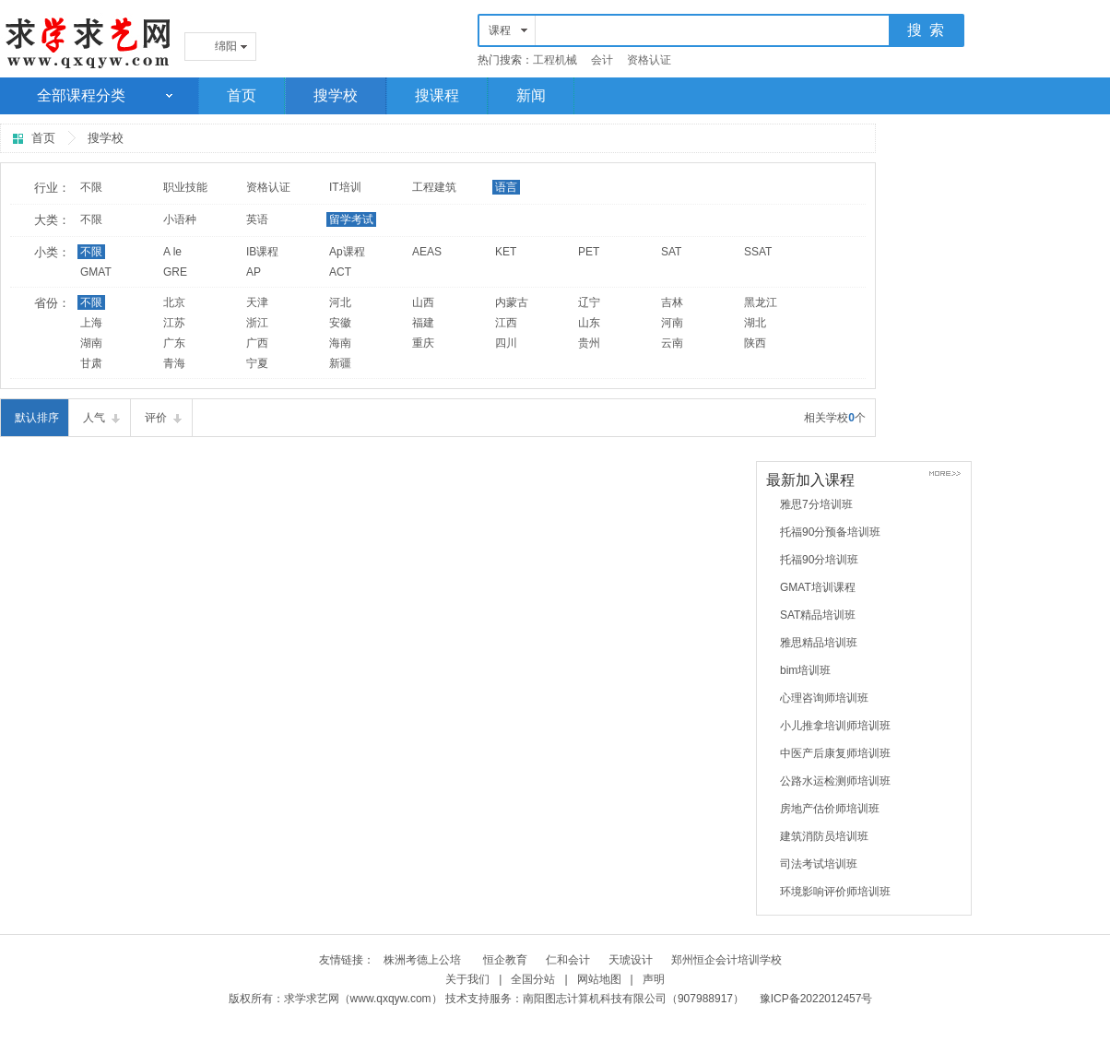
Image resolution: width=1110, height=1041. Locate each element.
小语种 (179, 219)
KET (505, 251)
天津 (257, 302)
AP (253, 272)
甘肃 (91, 363)
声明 (654, 979)
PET (588, 251)
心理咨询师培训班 (824, 698)
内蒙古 (511, 302)
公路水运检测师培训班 (835, 781)
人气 (94, 417)
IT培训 (345, 187)
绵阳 (226, 46)
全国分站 (533, 979)
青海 (174, 363)
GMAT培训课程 (818, 587)
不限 (91, 187)
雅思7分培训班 (816, 504)
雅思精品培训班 (818, 642)
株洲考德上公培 (424, 959)
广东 (174, 343)
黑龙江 (760, 302)
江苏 (174, 322)
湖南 (91, 343)
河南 (672, 322)
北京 (174, 302)
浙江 (257, 322)
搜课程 (437, 95)
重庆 (423, 343)
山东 (589, 322)
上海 (91, 322)
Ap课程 (347, 251)
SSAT (758, 251)
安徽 (340, 322)
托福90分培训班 (819, 559)
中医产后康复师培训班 (835, 753)
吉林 (672, 302)
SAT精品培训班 (818, 615)
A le (172, 251)
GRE (175, 272)
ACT (340, 272)
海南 (340, 343)
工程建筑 (434, 187)
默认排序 (37, 417)
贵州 (589, 343)
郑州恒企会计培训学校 (726, 959)
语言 (506, 187)
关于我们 (467, 979)
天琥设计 (630, 959)
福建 (423, 322)
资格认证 (649, 59)
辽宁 (589, 302)
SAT (671, 251)
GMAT (96, 272)
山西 (423, 302)
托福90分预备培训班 (830, 532)
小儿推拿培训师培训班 (835, 725)
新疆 (340, 363)
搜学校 (335, 95)
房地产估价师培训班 (830, 808)
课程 (500, 30)
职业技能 (185, 187)
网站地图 (599, 979)
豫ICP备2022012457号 (816, 998)
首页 (241, 95)
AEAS (427, 251)
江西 (506, 322)
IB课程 (262, 251)
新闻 (531, 95)
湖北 (755, 322)
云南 (672, 343)
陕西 (755, 343)
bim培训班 (805, 670)
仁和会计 (568, 959)
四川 (506, 343)
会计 (602, 59)
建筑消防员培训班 (824, 836)
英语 (257, 219)
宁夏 (257, 363)
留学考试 (351, 219)
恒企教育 (505, 959)
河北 (340, 302)
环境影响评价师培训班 (835, 891)
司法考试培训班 (818, 864)
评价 (156, 417)
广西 (257, 343)
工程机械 (555, 59)
